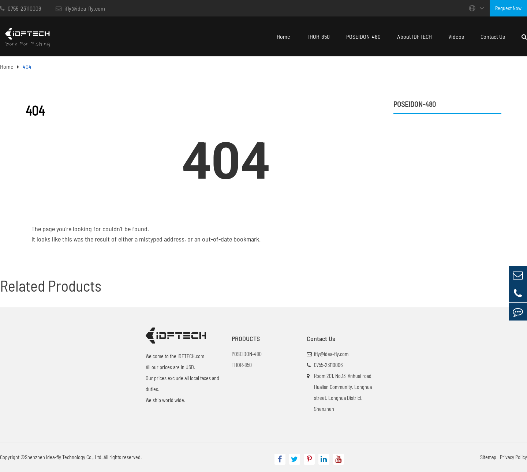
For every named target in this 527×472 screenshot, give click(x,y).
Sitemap (488, 457)
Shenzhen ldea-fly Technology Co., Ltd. (63, 457)
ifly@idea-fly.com (80, 8)
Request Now (508, 8)
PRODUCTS (246, 338)
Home (283, 36)
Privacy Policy (513, 457)
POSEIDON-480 (363, 36)
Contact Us (493, 36)
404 (27, 66)
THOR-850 (318, 36)
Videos (456, 36)
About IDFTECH (414, 36)
